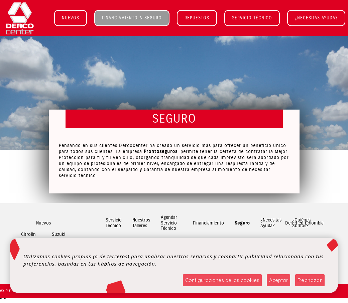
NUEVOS (70, 17)
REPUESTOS (197, 17)
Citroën (28, 234)
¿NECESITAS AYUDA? (316, 17)
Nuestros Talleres (141, 223)
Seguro (242, 223)
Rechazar (310, 280)
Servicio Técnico (114, 223)
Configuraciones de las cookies (222, 280)
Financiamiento (208, 223)
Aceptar (278, 280)
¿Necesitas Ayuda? (270, 223)
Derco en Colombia (304, 223)
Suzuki (58, 234)
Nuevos (43, 223)
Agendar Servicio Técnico (169, 223)
